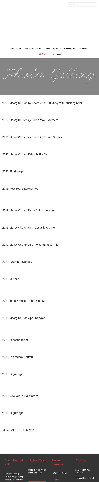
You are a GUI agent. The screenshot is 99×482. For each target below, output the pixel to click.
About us (14, 11)
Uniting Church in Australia (87, 473)
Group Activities (51, 11)
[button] (20, 11)
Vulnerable (57, 448)
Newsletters (84, 11)
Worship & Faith (31, 11)
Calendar (68, 11)
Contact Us (57, 17)
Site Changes (7, 477)
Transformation (59, 454)
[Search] (82, 4)
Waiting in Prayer (60, 436)
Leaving (56, 442)
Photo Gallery (42, 17)
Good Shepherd (59, 460)
